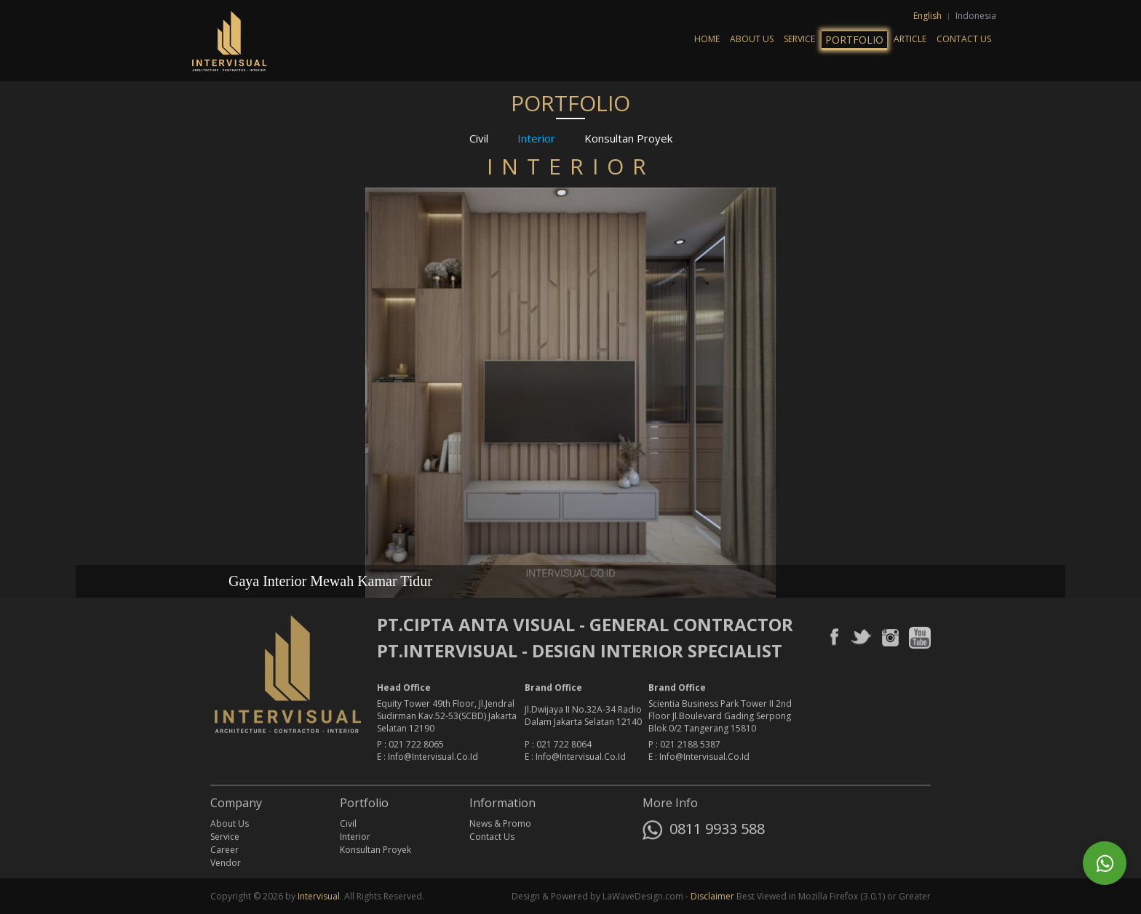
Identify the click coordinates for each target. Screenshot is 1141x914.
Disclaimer (712, 896)
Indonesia (975, 15)
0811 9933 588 (704, 831)
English (928, 15)
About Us (752, 39)
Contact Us (964, 39)
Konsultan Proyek (628, 137)
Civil (479, 137)
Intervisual (319, 896)
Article (910, 39)
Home (707, 39)
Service (799, 39)
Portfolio (854, 40)
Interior (536, 137)
